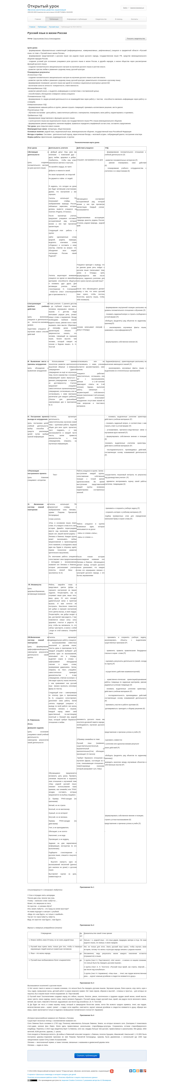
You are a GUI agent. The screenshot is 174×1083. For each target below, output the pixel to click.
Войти (125, 8)
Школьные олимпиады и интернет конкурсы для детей (56, 1074)
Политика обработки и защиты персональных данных (78, 1077)
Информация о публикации (77, 19)
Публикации (54, 19)
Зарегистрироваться (137, 8)
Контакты (134, 19)
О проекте (31, 1074)
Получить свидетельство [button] (136, 38)
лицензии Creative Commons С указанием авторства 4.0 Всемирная (86, 1080)
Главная (38, 19)
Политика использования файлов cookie (42, 1077)
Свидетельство (100, 19)
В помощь (118, 19)
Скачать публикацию (87, 1055)
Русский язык (54, 27)
